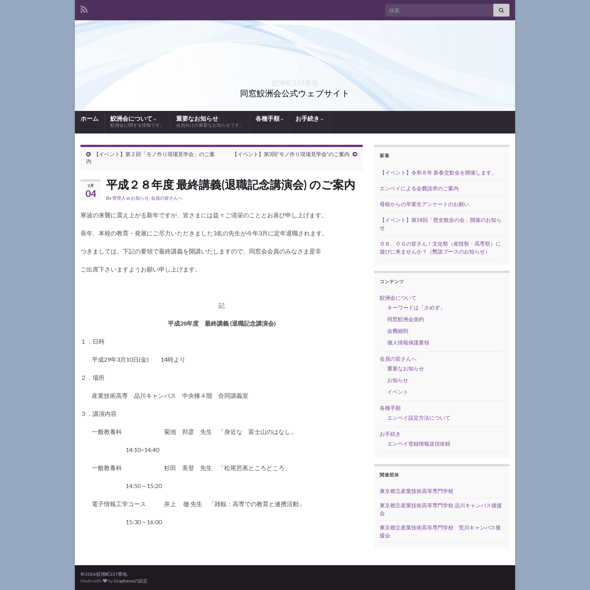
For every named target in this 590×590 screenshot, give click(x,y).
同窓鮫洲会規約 (405, 319)
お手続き (309, 118)
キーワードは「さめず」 (416, 307)
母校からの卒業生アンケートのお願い (424, 204)
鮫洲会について (137, 122)
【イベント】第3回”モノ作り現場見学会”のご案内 (291, 154)
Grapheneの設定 (131, 581)
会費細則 (397, 331)
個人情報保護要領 (408, 342)
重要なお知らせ (210, 122)
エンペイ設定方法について (418, 417)
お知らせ (140, 198)
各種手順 (269, 118)
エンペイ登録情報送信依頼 (418, 443)
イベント (397, 391)
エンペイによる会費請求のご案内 (419, 188)
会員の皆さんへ (166, 198)
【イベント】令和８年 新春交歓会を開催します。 (438, 172)
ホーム (90, 118)
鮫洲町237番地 (295, 80)
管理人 (119, 198)
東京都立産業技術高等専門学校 (416, 491)
